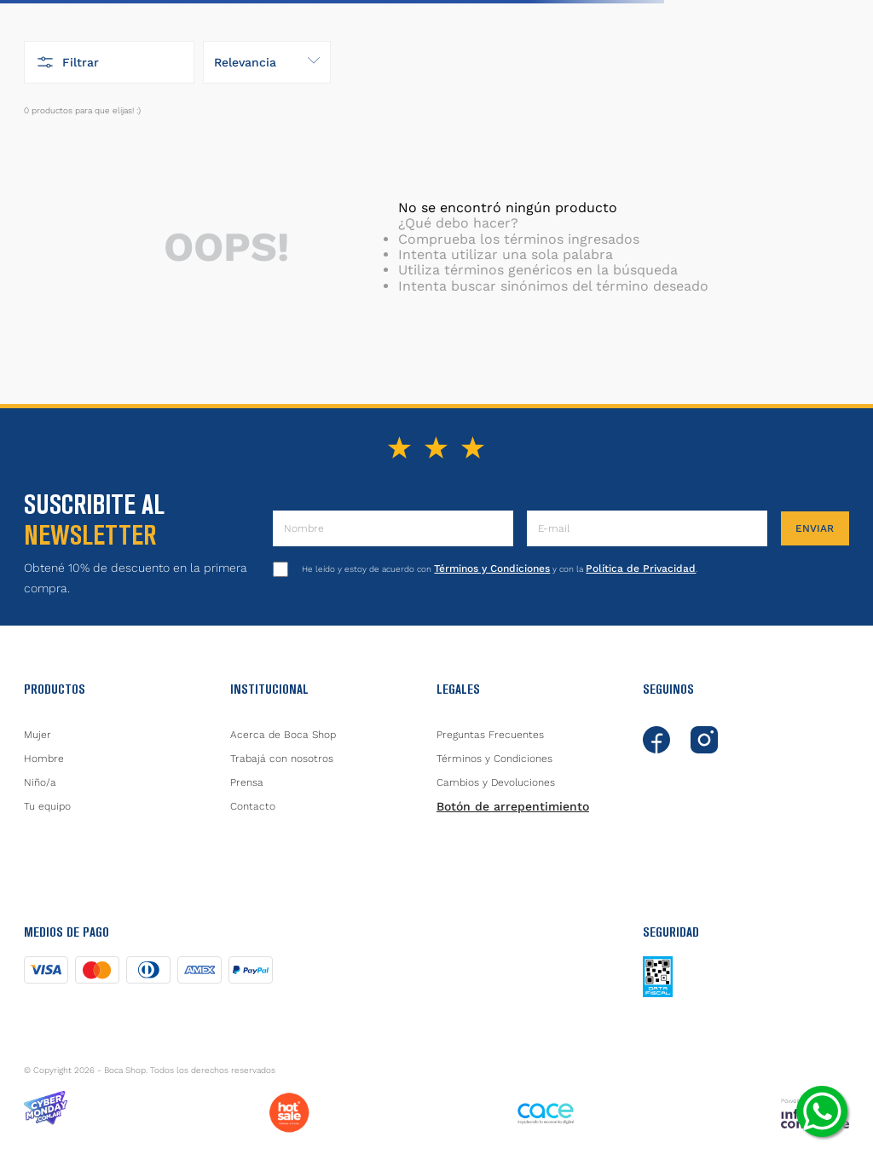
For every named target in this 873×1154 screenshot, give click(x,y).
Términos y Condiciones (492, 568)
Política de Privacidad (641, 568)
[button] (109, 62)
